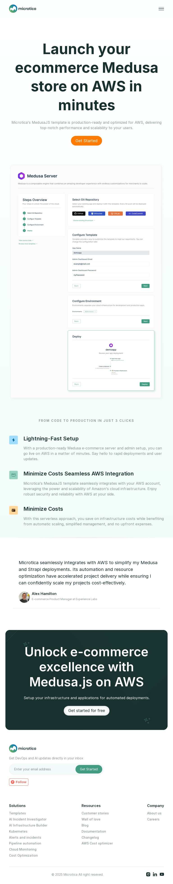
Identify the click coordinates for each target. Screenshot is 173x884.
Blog (85, 825)
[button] (161, 9)
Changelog (90, 837)
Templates (17, 813)
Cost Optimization (23, 855)
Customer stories (95, 813)
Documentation (94, 831)
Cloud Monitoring (22, 849)
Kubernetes (18, 831)
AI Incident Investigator (27, 819)
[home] (22, 8)
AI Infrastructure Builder (28, 825)
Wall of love (91, 819)
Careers (153, 819)
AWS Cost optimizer (97, 843)
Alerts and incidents (25, 837)
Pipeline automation (25, 843)
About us (154, 813)
